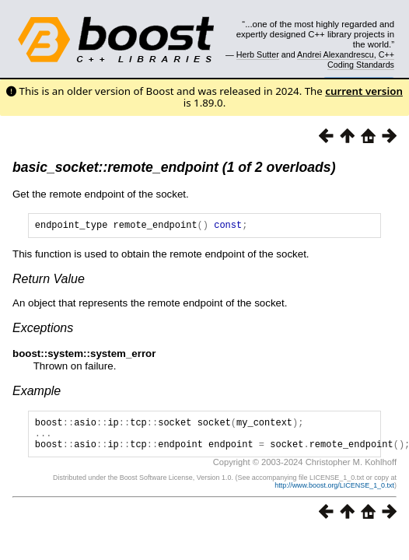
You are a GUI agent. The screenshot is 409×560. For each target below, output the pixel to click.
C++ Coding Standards (360, 59)
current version (364, 91)
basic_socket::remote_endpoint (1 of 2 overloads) (174, 167)
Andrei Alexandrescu (335, 54)
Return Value (48, 281)
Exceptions (42, 330)
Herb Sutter (257, 54)
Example (36, 393)
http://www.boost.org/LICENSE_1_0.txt (334, 495)
